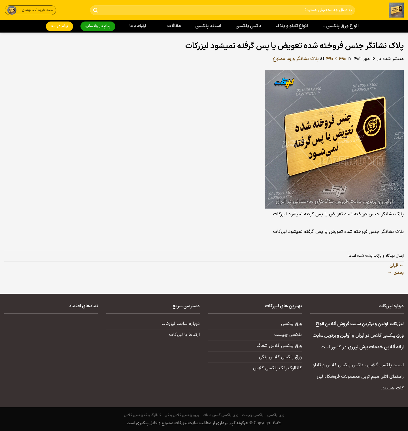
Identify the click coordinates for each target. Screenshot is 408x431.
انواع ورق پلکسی (340, 26)
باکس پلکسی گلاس (344, 365)
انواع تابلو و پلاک (291, 26)
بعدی (396, 272)
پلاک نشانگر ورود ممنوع (296, 58)
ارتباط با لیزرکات (184, 334)
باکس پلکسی (248, 26)
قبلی (397, 265)
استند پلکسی (208, 26)
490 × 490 (336, 58)
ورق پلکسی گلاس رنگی (280, 357)
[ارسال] (96, 10)
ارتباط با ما (137, 26)
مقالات (174, 26)
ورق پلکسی (291, 323)
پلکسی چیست (288, 334)
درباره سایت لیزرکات (181, 323)
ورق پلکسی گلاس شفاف (279, 345)
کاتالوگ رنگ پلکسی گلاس (277, 368)
